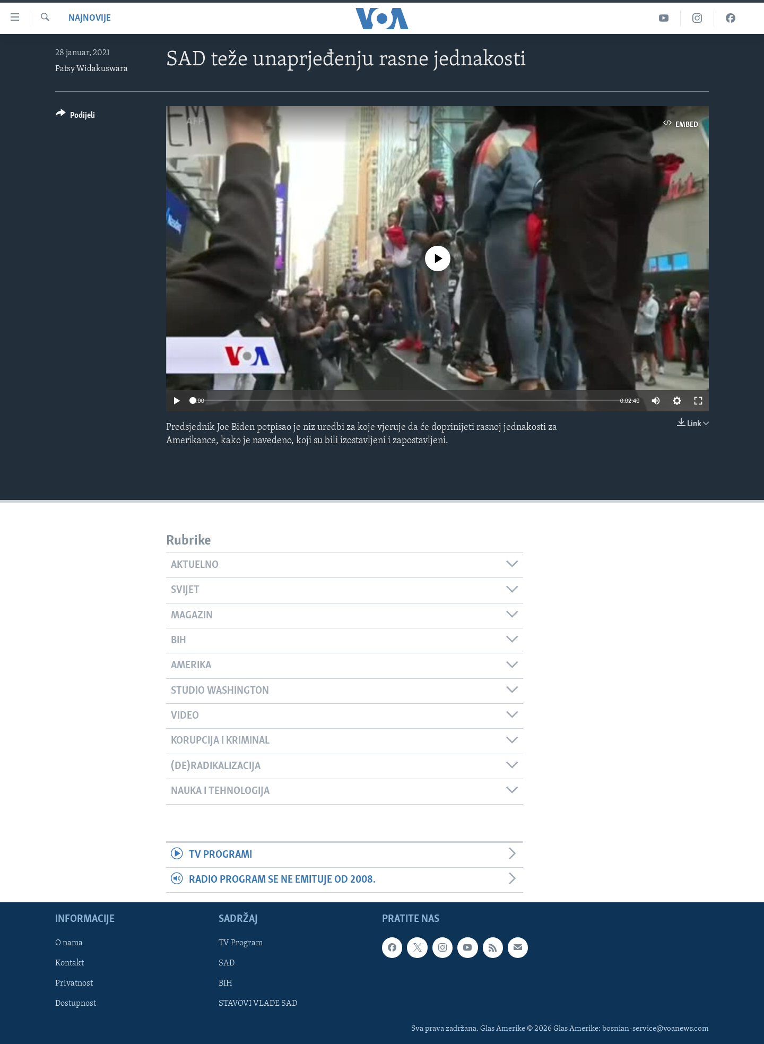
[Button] (75, 117)
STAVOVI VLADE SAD (258, 1004)
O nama (69, 943)
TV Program (241, 943)
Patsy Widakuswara (91, 69)
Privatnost (74, 984)
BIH (225, 984)
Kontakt (69, 964)
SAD (227, 964)
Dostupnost (75, 1004)
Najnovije (89, 18)
